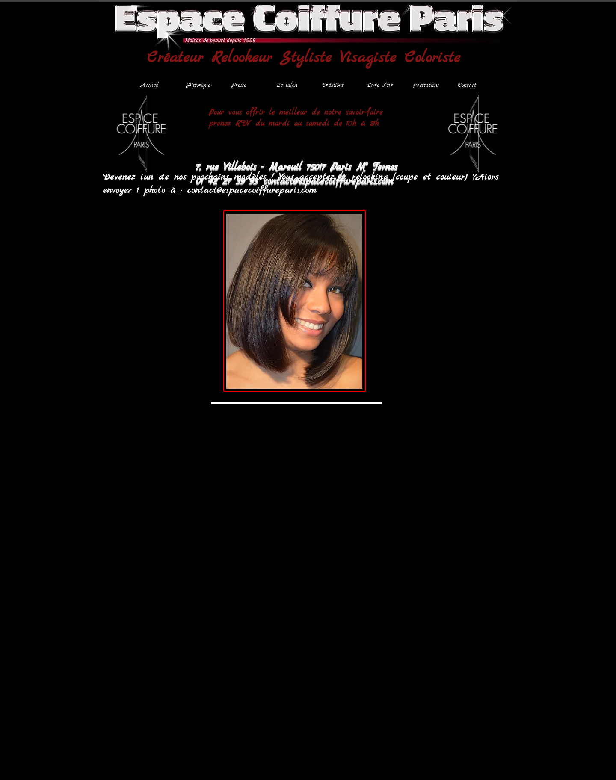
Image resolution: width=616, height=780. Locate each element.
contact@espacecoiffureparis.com (251, 190)
